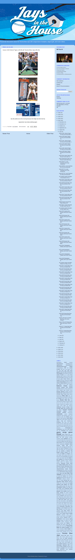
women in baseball (61, 547)
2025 (59, 114)
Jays (60, 448)
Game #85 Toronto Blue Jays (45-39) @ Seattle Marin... (65, 282)
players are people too (68, 489)
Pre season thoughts (68, 492)
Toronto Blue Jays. (65, 535)
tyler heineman (61, 540)
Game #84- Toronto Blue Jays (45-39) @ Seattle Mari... (65, 285)
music (71, 470)
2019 (59, 351)
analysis (58, 380)
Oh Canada (61, 480)
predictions (59, 494)
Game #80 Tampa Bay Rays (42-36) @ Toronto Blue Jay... (65, 314)
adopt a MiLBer (63, 376)
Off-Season (59, 478)
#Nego (70, 366)
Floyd (63, 429)
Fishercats (58, 427)
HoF (67, 441)
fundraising (63, 430)
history (62, 441)
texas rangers (67, 528)
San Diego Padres (65, 510)
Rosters (58, 96)
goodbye (66, 437)
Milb (71, 464)
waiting (71, 543)
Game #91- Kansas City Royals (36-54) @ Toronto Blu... (65, 229)
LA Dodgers (67, 453)
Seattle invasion (65, 513)
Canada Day (62, 404)
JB (68, 448)
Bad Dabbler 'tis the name (62, 384)
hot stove (70, 442)
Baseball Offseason (61, 391)
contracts (70, 414)
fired (68, 426)
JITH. (65, 449)
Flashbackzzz (59, 429)
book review (70, 398)
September (61, 127)
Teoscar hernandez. (60, 528)
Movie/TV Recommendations (63, 86)
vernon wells (64, 542)
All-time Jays (69, 378)
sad (65, 509)
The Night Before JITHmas (62, 104)
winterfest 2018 (69, 546)
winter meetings (63, 546)
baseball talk (59, 392)
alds (62, 377)
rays (71, 498)
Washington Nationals (62, 545)
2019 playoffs (60, 373)
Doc (71, 419)
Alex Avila (65, 377)
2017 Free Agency (66, 369)
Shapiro (69, 516)
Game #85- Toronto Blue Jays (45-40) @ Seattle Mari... (65, 279)
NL (68, 474)
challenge (59, 407)
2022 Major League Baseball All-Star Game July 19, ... (65, 205)
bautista (64, 392)
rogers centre (70, 505)
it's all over (68, 446)
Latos (63, 455)
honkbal (66, 442)
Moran (63, 470)
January (61, 345)
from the (58, 430)
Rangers (58, 498)
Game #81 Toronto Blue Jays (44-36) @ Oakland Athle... (65, 307)
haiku (62, 439)
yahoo (67, 549)
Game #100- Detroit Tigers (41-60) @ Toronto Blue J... (65, 149)
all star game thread (61, 378)
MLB (63, 467)
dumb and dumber (68, 422)
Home (28, 133)
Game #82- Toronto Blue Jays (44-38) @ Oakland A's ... (65, 297)
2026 (59, 112)
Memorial (58, 463)
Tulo (57, 540)
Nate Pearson (62, 471)
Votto (69, 543)
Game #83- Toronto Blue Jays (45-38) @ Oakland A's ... (65, 291)
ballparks (70, 384)
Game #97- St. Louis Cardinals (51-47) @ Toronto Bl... (64, 170)
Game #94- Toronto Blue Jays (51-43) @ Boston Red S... (65, 195)
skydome (65, 517)
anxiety (71, 380)
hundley (71, 445)
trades (66, 538)
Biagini (62, 394)
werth (71, 545)
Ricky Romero (59, 502)
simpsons (61, 517)
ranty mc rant (64, 498)
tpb (63, 538)
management (66, 459)
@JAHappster (59, 362)
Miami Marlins (62, 464)
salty (71, 509)
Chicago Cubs (69, 407)
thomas (71, 530)
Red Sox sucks (62, 499)
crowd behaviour (64, 415)
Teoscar (71, 527)
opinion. (71, 480)
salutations (58, 510)
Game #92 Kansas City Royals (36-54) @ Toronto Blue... (65, 225)
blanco (71, 394)
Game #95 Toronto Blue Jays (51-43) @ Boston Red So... (65, 191)
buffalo (64, 401)
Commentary (70, 412)
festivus (62, 426)
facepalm (70, 423)
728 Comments (22, 126)
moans (66, 468)
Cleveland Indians (61, 411)
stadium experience (65, 521)
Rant (61, 498)
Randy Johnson (69, 496)
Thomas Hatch (59, 531)
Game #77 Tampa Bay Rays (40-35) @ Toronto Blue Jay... (65, 332)
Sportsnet (67, 518)
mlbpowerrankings (60, 468)
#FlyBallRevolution (69, 363)
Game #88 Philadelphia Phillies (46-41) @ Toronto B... (65, 259)
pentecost (61, 485)
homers (63, 442)
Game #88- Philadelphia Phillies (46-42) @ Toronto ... (65, 255)
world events (67, 547)
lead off (69, 455)
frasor (66, 429)
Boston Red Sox (65, 400)
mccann (66, 460)
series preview (69, 514)
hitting (65, 441)
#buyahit (70, 362)
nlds (71, 474)
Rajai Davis (61, 496)
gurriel (60, 439)
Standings (59, 98)
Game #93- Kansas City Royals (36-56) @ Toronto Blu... (65, 212)
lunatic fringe (64, 457)
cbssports (70, 405)
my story (58, 471)
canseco (70, 404)
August (61, 129)
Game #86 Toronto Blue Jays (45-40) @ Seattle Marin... (65, 276)
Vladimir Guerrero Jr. (63, 543)
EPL (62, 423)
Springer (61, 520)
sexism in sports (60, 516)
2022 (59, 120)
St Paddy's (66, 520)
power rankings (60, 492)
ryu (63, 509)
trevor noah (61, 539)
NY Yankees (63, 476)
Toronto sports (59, 538)
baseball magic (62, 390)
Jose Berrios (68, 449)
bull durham (67, 401)
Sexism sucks (65, 516)
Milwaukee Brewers (60, 466)
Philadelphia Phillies (61, 487)
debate (67, 416)
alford (71, 377)
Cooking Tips (59, 82)
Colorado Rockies (61, 412)
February (61, 343)
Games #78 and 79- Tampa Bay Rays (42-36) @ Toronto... (65, 319)
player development (60, 489)
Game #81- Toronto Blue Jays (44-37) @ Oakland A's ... (65, 303)
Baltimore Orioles (62, 385)
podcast (62, 491)
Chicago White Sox (61, 408)
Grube (58, 439)
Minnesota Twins (68, 466)
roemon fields (61, 505)
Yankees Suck (59, 550)
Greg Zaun (70, 438)
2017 (59, 355)
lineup (62, 456)
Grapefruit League (60, 438)
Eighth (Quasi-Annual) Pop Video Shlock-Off (65, 202)
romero (58, 506)
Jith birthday (61, 449)
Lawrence (66, 455)
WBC (69, 545)
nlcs (70, 474)
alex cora (68, 377)
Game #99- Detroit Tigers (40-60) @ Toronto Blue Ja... (65, 156)
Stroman (58, 524)
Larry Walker (59, 455)
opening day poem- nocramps (63, 103)
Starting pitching (60, 523)
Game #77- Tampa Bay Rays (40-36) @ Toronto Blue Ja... (65, 327)
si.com (58, 517)
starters (71, 521)
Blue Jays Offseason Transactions (66, 397)
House (58, 444)
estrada (64, 423)
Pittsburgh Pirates (68, 488)
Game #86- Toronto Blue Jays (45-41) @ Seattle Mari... (65, 272)
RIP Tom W (60, 49)
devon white (62, 419)
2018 (59, 353)
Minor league (59, 467)
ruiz (61, 507)
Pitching (63, 488)
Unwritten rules (68, 540)
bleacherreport (59, 395)
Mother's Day (67, 470)
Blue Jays (65, 395)
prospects (62, 495)
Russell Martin (69, 507)
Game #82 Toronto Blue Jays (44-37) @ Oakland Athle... (65, 300)
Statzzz (68, 523)
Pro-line (66, 494)
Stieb (71, 523)
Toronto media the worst (67, 536)
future (67, 430)
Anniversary (62, 380)
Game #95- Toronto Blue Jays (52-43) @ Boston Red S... (65, 187)
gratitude (66, 438)
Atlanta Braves (63, 383)
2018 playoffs (69, 372)
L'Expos (58, 453)
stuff (61, 524)
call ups (70, 402)
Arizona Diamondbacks (61, 381)
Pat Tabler (70, 484)
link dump (65, 456)
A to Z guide (66, 374)
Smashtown (59, 518)
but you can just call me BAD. (63, 402)
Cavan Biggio (63, 405)
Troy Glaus (70, 539)
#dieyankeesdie (60, 363)
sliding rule (70, 517)
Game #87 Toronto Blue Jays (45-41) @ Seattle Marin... (65, 269)
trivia (67, 539)
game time (70, 434)
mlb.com (70, 467)
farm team (64, 425)
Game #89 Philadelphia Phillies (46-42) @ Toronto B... (65, 251)
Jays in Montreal (64, 448)
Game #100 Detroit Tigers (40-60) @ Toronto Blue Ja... (65, 152)
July (60, 131)
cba (67, 405)
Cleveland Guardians (67, 409)
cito (57, 409)
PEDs (58, 485)
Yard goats (64, 550)
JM (57, 107)
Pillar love (70, 487)
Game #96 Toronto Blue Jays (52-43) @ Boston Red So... (65, 184)
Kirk (69, 452)
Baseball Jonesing (64, 388)
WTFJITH (62, 549)
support (64, 524)
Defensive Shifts (59, 418)
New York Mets (63, 473)
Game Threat (65, 434)
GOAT (71, 435)
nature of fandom (69, 471)
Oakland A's (59, 477)
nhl (66, 474)
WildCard (58, 546)
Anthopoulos (67, 380)
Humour (58, 445)
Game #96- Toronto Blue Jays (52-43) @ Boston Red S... (65, 180)
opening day (66, 480)
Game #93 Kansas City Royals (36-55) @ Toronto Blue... (65, 216)
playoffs (58, 491)
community (59, 414)
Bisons (68, 394)
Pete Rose (65, 485)
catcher (58, 405)
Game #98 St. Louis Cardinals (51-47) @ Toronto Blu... (65, 166)
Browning (60, 401)
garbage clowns (60, 435)
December (61, 122)
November (61, 124)
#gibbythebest (59, 365)
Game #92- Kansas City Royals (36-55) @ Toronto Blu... (65, 221)
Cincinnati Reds (69, 408)
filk (66, 426)
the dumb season (66, 530)
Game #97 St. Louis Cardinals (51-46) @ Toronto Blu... (65, 174)
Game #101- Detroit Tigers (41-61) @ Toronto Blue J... (65, 141)
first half (70, 426)
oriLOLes (70, 481)
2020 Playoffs (65, 373)
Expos (68, 423)
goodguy (70, 437)
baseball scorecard (68, 391)
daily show (63, 416)
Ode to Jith (70, 477)
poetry (65, 491)
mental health (69, 463)
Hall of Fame (66, 439)
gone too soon (60, 437)
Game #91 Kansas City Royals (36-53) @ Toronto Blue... (65, 233)
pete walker (70, 485)
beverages (58, 394)
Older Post (50, 133)
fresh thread (69, 429)
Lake (71, 453)
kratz (71, 452)
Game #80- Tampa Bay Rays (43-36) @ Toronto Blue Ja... (65, 310)
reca (57, 499)
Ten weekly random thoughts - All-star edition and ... (65, 208)
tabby (69, 524)
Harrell (69, 439)
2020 (59, 349)
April (60, 339)
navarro (58, 473)
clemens (60, 409)
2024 (59, 116)
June (60, 335)
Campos (58, 404)
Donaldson (59, 422)
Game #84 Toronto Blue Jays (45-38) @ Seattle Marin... (65, 288)
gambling (70, 430)
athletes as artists (69, 381)
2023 (59, 118)
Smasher (59, 105)
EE (60, 423)
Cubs (69, 415)
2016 (59, 357)
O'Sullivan (70, 476)
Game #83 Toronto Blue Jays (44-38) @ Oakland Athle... (65, 294)
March (60, 341)
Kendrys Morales (64, 452)
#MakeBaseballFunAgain (62, 366)
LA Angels (62, 453)
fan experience (59, 425)
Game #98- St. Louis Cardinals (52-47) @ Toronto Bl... (64, 163)
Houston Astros (68, 444)
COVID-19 (59, 415)
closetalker (70, 411)
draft (63, 422)
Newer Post (6, 133)
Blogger (45, 556)
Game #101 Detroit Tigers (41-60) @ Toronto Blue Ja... (65, 145)
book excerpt (64, 398)
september (63, 514)
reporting (70, 500)
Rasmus (69, 498)
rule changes (64, 507)
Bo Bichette (59, 398)
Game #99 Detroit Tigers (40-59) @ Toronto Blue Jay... (65, 159)
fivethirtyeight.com (68, 427)
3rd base (69, 373)
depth (68, 418)
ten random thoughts (64, 527)
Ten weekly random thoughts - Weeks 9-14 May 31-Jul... (65, 263)
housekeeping (62, 444)
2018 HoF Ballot (63, 372)
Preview (62, 494)
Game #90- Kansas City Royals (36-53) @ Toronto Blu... (65, 238)
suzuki (67, 524)
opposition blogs (60, 481)
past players (64, 484)
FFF (65, 426)
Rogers (66, 505)
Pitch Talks (59, 488)
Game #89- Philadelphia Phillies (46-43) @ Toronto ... (65, 246)
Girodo (68, 435)
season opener (59, 513)
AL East (67, 376)
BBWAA (67, 392)
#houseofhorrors (69, 365)
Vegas (60, 542)
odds (67, 477)
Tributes (64, 539)
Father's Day (68, 425)
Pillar (67, 487)
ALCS (60, 377)
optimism (66, 481)
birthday (65, 394)
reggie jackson (69, 499)
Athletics (58, 383)
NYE (67, 476)
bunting (71, 401)
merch (58, 464)
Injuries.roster (59, 446)
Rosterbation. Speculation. (65, 506)
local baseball (70, 456)
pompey (68, 491)
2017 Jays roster (65, 370)
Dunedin (58, 423)
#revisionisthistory (60, 367)
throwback (64, 531)
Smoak (63, 518)
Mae (67, 457)
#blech (65, 362)
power (71, 491)
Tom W (68, 531)
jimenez (71, 448)
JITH (58, 449)
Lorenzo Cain (59, 457)
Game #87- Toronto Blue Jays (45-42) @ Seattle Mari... (65, 266)
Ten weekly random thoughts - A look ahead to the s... (65, 177)
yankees (70, 549)
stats (65, 523)
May (60, 337)
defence (71, 416)
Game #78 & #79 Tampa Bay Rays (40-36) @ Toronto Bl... (65, 323)
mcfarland (70, 460)
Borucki (58, 400)
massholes (63, 460)
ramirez (65, 496)
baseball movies (69, 390)
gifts (66, 435)
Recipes (58, 84)
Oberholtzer (64, 477)
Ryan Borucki (59, 509)
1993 (61, 369)
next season (64, 474)
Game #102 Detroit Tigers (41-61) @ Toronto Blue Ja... (65, 137)
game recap (62, 432)
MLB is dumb (66, 467)
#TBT (65, 367)
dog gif (63, 420)
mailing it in (61, 459)
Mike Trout (68, 464)
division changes (67, 419)
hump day (65, 445)
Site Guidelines (60, 80)
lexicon (59, 456)
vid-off (68, 542)
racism (65, 495)
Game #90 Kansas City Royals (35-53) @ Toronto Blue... (65, 242)
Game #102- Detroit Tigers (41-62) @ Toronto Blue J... (65, 134)
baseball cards (64, 387)
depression (65, 418)
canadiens (67, 404)
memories (63, 463)
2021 (59, 347)
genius (64, 435)
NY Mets (58, 476)
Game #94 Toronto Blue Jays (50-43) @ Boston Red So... (65, 198)
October (61, 125)
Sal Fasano (68, 509)
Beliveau (70, 392)
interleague (64, 446)
